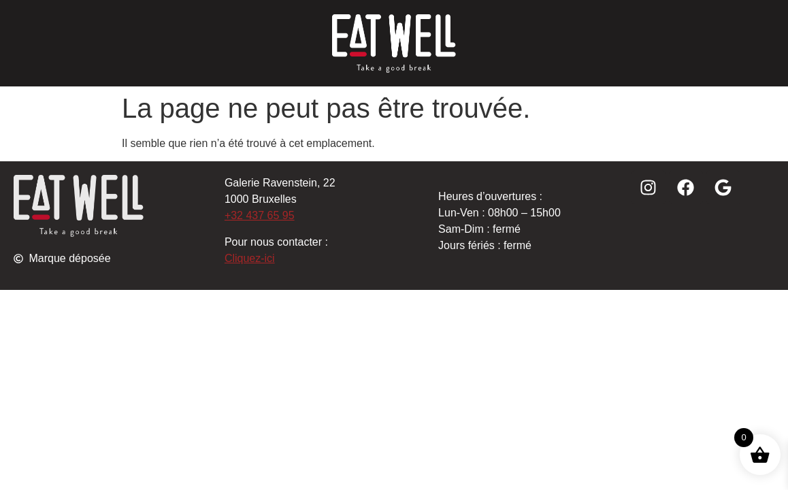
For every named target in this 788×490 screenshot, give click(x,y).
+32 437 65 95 (260, 215)
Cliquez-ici (250, 258)
